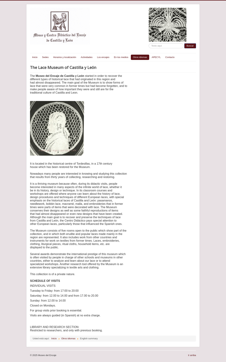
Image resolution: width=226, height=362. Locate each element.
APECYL (156, 57)
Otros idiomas (140, 57)
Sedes (45, 57)
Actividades (86, 57)
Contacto (169, 57)
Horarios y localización (64, 57)
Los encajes (103, 57)
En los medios (121, 57)
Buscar (190, 45)
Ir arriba (192, 355)
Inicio (34, 57)
